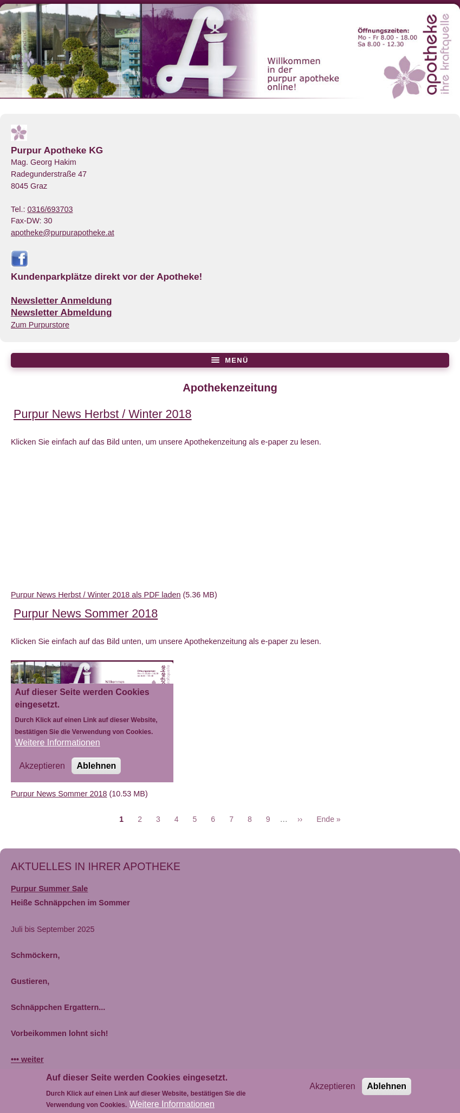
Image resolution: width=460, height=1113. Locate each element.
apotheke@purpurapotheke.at (62, 232)
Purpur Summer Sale (49, 888)
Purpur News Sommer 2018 (59, 793)
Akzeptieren (332, 1089)
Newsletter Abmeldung (61, 312)
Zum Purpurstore (40, 324)
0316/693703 (50, 209)
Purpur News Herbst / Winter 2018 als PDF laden (96, 594)
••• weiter (27, 1059)
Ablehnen (386, 1089)
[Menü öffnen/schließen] (230, 360)
